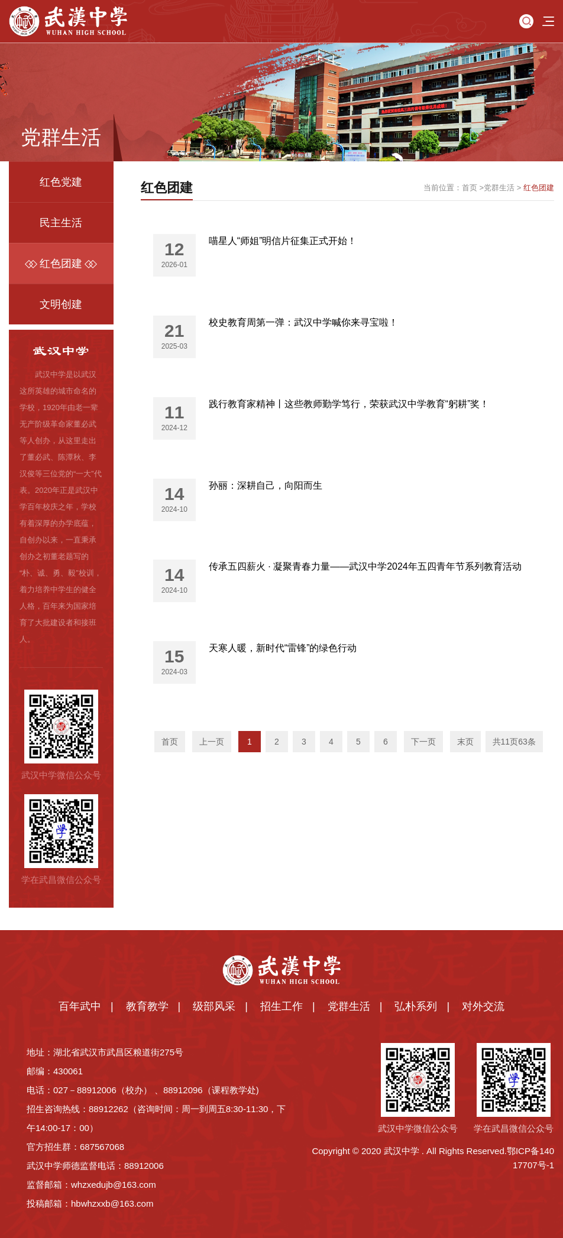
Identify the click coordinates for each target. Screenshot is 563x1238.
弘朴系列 (415, 1006)
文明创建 (61, 304)
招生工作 (281, 1006)
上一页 (211, 741)
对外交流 (483, 1006)
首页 (469, 187)
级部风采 (214, 1006)
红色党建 (61, 182)
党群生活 (499, 187)
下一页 (423, 741)
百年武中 (80, 1006)
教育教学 (147, 1006)
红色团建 (61, 263)
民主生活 (61, 223)
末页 (465, 741)
